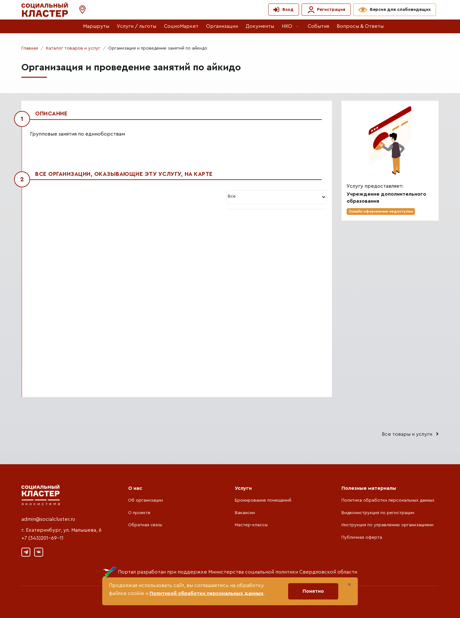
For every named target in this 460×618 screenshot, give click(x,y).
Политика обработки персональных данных (387, 500)
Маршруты (96, 26)
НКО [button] (287, 26)
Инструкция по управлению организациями (387, 525)
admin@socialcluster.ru (48, 519)
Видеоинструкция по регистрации (377, 513)
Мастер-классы (251, 525)
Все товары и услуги (410, 434)
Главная (29, 48)
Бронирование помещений (263, 500)
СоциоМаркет (181, 26)
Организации (222, 26)
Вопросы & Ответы (360, 26)
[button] (79, 9)
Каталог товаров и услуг (73, 48)
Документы (260, 26)
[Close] (349, 585)
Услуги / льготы (136, 26)
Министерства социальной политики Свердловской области (282, 572)
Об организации (145, 500)
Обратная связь (145, 525)
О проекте (139, 513)
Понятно (313, 591)
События (318, 26)
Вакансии (245, 513)
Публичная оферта (361, 537)
